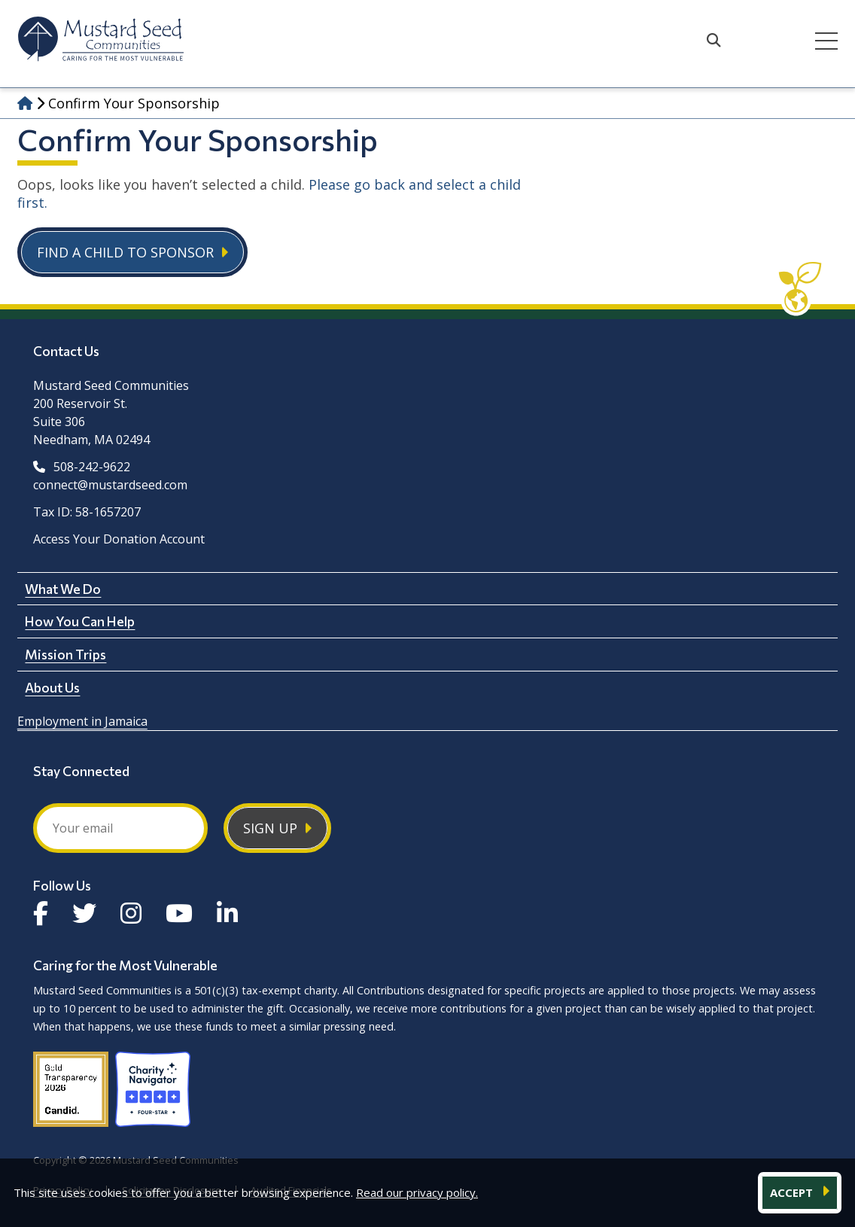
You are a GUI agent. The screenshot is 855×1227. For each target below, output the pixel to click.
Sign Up (270, 828)
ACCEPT (793, 1192)
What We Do (63, 588)
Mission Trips (65, 654)
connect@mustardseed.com (110, 484)
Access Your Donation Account (119, 539)
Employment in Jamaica (82, 721)
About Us (52, 687)
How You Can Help (80, 621)
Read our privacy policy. (417, 1192)
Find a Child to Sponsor (125, 252)
